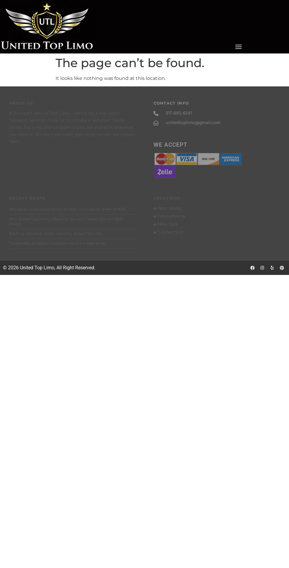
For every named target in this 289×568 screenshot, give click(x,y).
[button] (238, 46)
